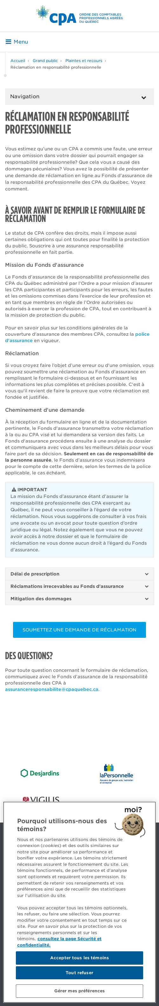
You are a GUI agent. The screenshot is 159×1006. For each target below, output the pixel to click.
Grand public (45, 60)
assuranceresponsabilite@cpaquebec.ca (51, 689)
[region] (79, 902)
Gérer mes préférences (79, 991)
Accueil (17, 60)
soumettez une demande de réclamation (79, 629)
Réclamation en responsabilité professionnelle (55, 67)
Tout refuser (79, 972)
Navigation (24, 96)
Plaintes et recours (83, 60)
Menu (17, 42)
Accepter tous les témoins (79, 957)
